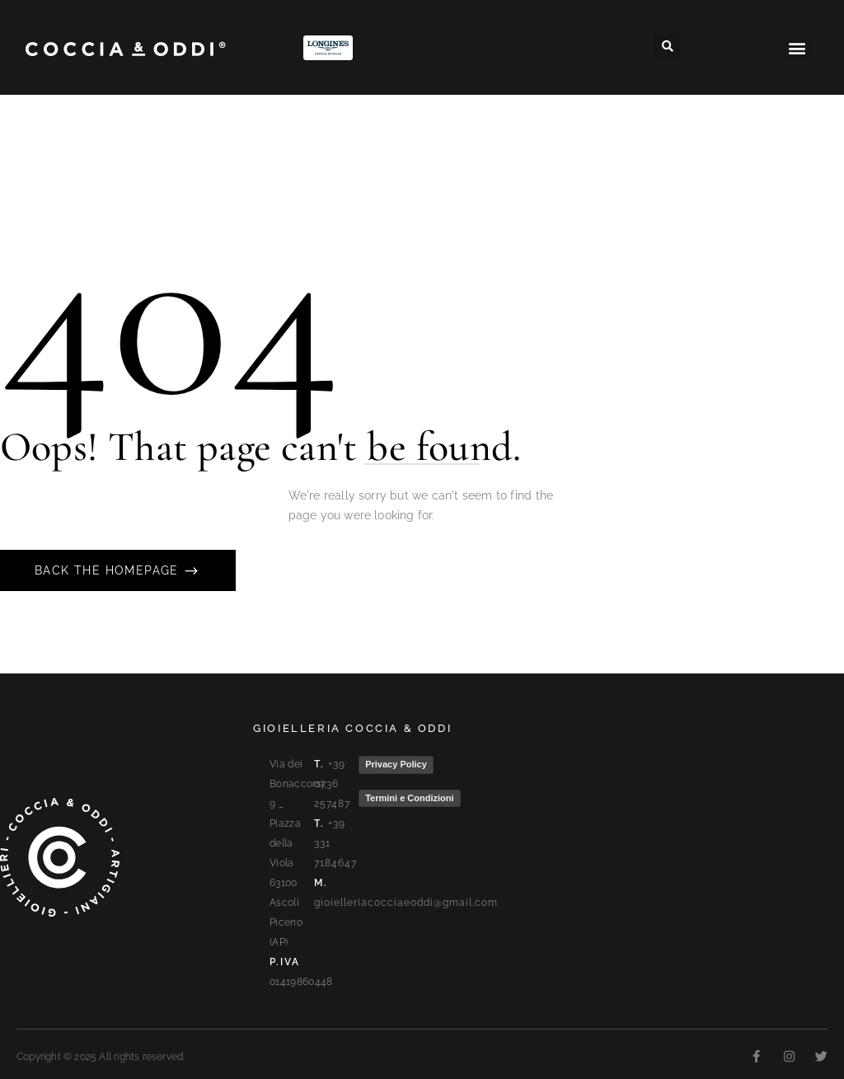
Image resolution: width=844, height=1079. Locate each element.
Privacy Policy (396, 764)
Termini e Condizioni (409, 798)
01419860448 (301, 982)
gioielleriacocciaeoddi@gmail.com (406, 902)
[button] (667, 46)
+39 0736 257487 (332, 783)
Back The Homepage (109, 570)
